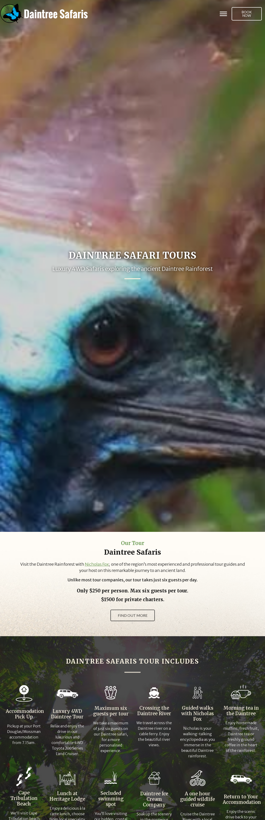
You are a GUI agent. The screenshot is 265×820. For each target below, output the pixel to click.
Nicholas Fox (97, 564)
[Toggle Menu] (223, 14)
